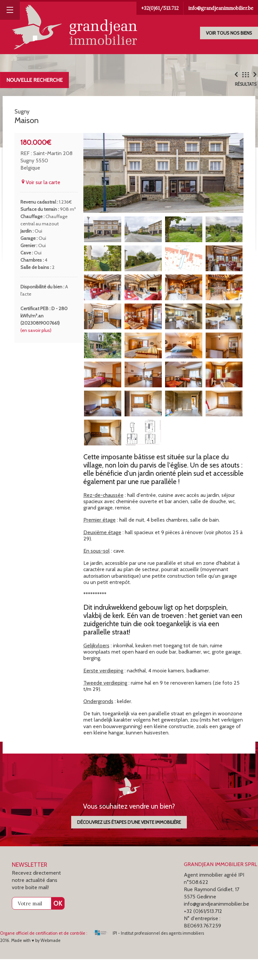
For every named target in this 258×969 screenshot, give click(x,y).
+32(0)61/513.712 (160, 8)
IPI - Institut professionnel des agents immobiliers (148, 943)
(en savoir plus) (35, 340)
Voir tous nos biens (229, 33)
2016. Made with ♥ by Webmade (30, 950)
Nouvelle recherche (34, 80)
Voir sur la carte (40, 192)
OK (57, 913)
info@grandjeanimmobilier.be (220, 8)
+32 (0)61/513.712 (203, 921)
